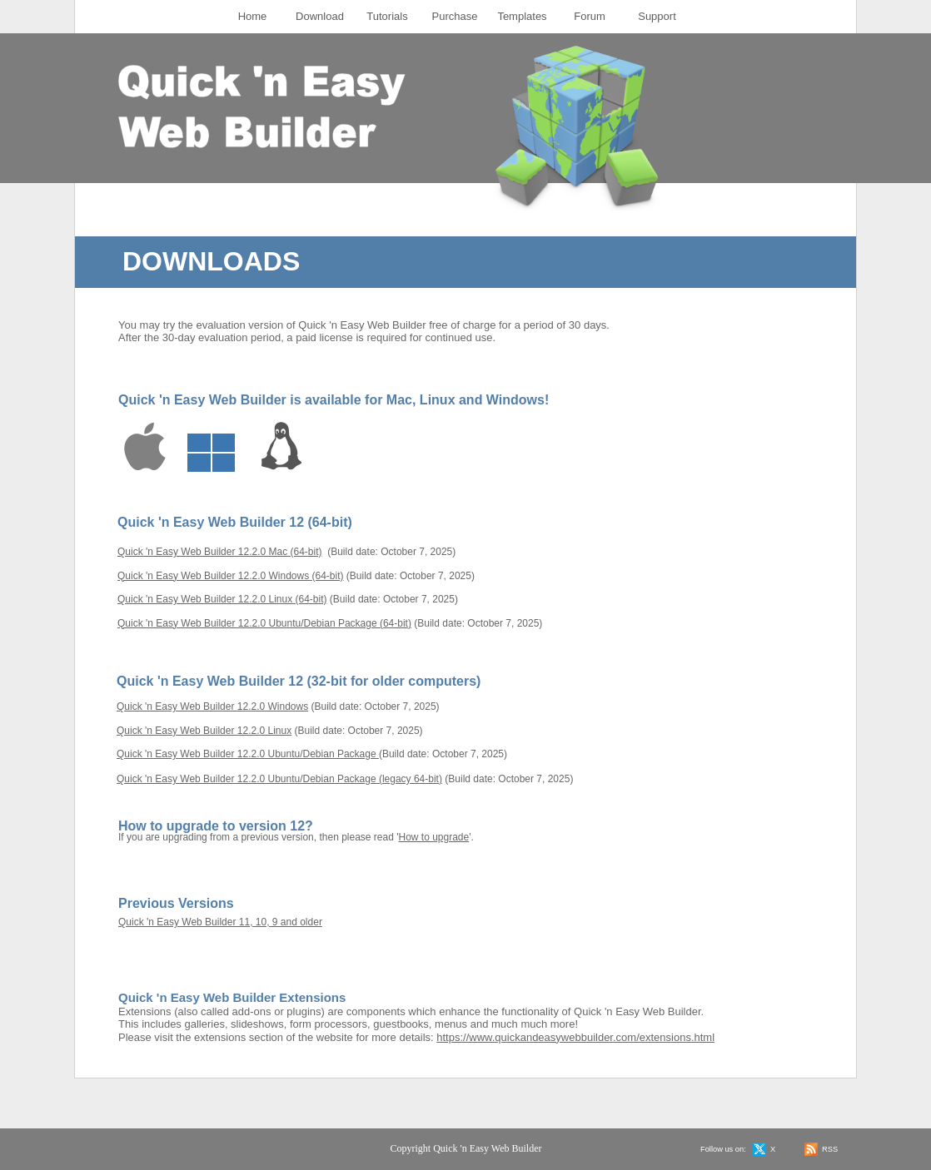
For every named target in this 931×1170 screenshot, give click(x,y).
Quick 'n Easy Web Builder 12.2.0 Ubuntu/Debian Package (248, 754)
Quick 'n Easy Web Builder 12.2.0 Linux (204, 730)
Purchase (455, 16)
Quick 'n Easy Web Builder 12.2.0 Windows (212, 706)
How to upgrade (434, 837)
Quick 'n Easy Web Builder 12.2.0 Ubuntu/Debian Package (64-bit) (264, 623)
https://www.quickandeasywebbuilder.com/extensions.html (575, 1037)
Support (657, 16)
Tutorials (386, 16)
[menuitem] (252, 16)
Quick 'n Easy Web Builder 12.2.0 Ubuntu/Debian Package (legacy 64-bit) (279, 779)
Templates (521, 16)
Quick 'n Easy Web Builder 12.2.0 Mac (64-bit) (219, 552)
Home (252, 16)
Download (320, 16)
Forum (589, 16)
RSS (830, 1149)
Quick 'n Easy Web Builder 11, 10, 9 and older (220, 922)
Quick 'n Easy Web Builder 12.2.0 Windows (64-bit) (230, 576)
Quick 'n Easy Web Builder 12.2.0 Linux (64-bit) (222, 599)
